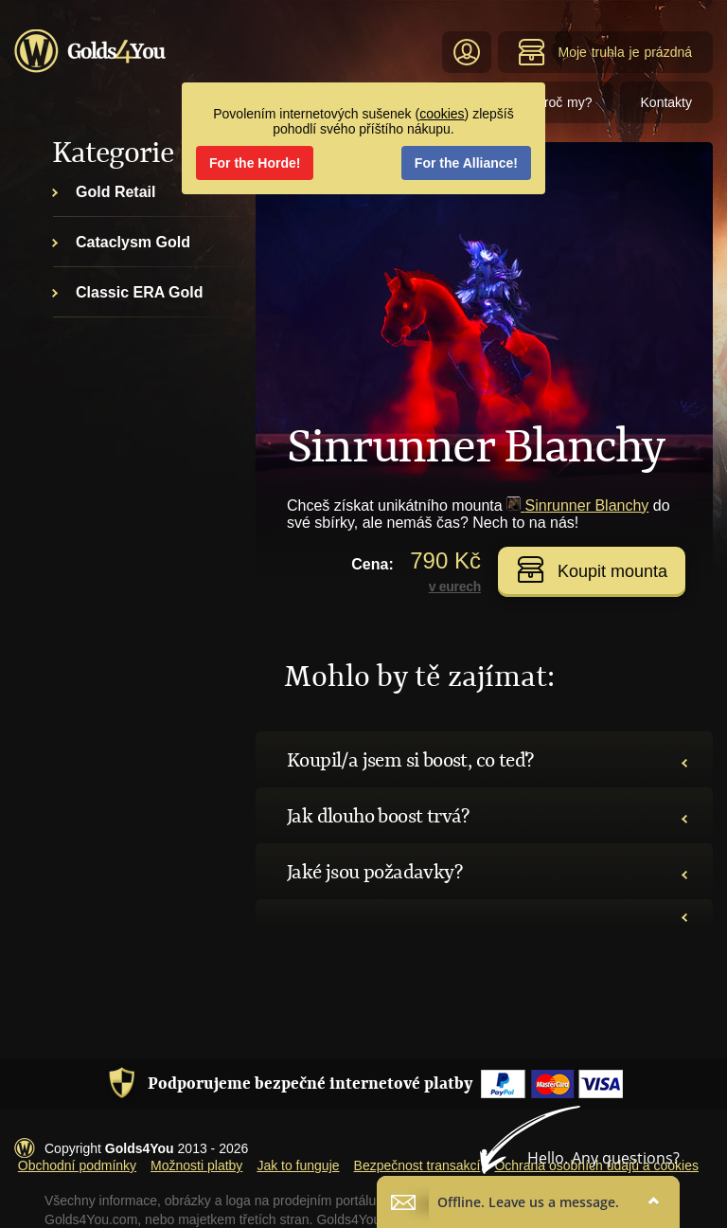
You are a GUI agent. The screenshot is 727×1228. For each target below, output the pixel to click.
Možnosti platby (196, 1165)
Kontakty (666, 102)
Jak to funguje (298, 1165)
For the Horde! (254, 163)
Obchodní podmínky (77, 1165)
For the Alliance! (466, 163)
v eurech (455, 586)
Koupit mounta (592, 569)
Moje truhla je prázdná (605, 52)
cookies (441, 113)
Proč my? (563, 102)
